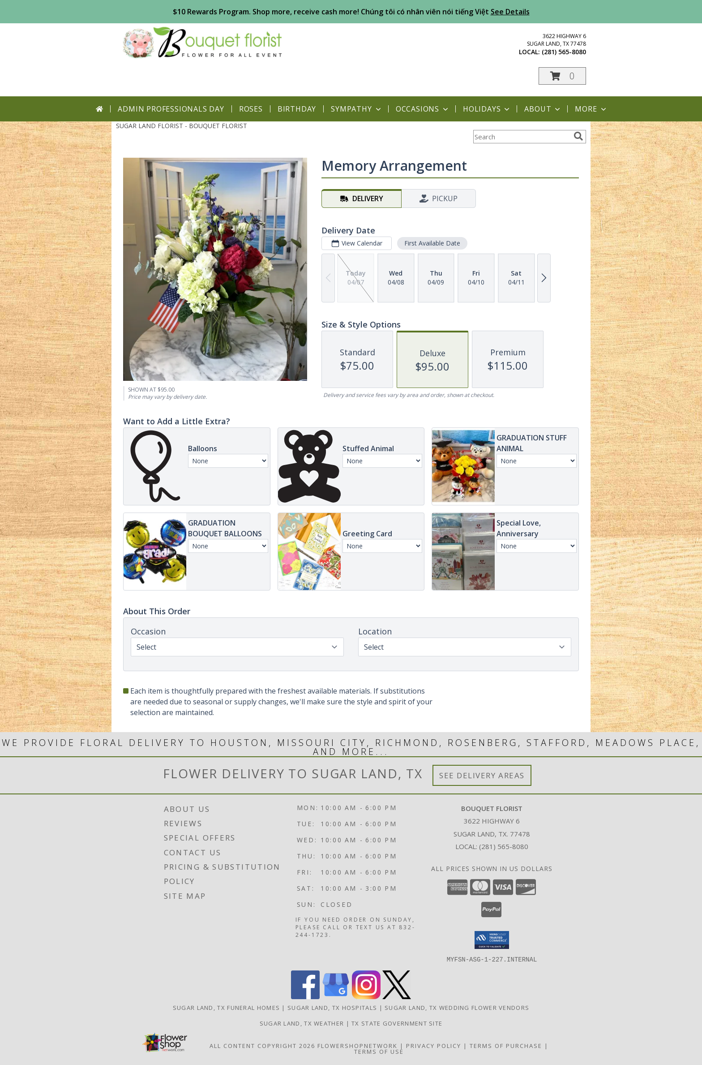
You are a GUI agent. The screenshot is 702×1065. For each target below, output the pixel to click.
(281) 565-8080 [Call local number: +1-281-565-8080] (564, 51)
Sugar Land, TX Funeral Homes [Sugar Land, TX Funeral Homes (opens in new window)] (226, 1007)
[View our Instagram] (366, 996)
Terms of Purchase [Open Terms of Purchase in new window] (506, 1045)
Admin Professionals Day (171, 109)
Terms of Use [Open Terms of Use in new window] (379, 1051)
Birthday (297, 109)
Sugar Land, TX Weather (302, 1023)
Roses (251, 109)
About (543, 109)
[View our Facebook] (305, 996)
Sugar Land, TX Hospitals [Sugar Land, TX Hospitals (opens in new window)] (332, 1007)
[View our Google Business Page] (335, 996)
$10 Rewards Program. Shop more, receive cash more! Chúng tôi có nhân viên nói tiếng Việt (351, 12)
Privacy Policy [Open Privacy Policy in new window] (433, 1045)
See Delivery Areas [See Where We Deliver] (482, 775)
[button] (562, 76)
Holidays (487, 109)
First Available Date (432, 243)
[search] (578, 136)
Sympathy (356, 109)
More (591, 109)
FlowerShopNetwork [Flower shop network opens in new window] (357, 1045)
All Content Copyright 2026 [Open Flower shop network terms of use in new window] (262, 1045)
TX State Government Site (396, 1023)
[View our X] (396, 996)
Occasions (423, 109)
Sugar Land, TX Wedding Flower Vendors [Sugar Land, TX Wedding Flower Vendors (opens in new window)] (457, 1007)
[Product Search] (521, 136)
